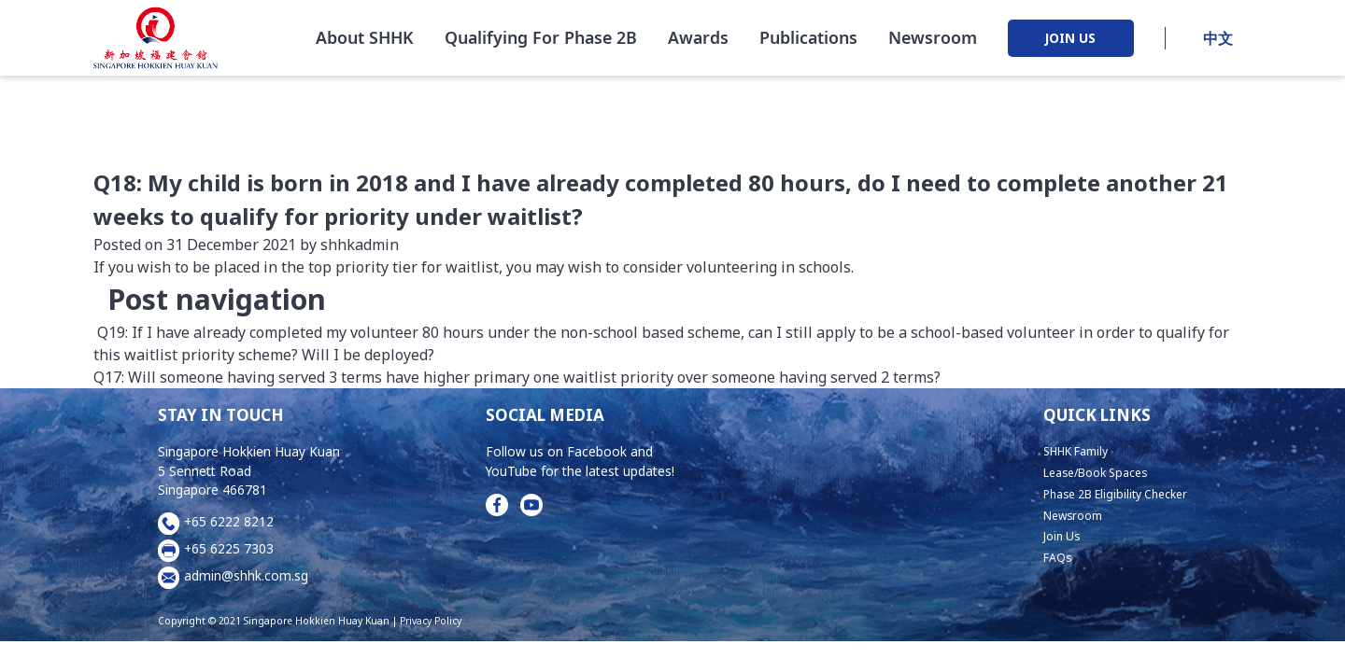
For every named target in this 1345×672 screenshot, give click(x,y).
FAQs (1039, 557)
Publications (808, 41)
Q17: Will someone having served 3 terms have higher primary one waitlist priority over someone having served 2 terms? (518, 377)
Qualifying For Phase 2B (541, 41)
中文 (1218, 42)
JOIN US (1070, 42)
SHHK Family (1061, 450)
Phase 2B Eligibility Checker (1105, 493)
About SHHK (365, 41)
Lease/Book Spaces (1083, 472)
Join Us (1043, 535)
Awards (698, 41)
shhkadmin (358, 244)
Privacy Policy (430, 620)
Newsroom (932, 41)
